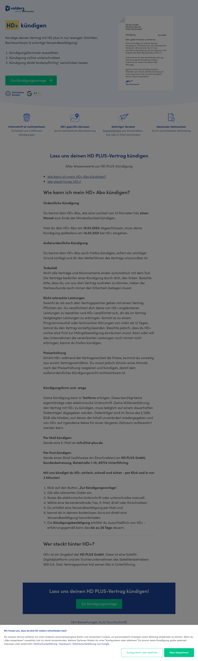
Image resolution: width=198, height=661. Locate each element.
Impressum (65, 643)
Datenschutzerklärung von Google (91, 643)
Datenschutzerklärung (45, 643)
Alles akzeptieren (179, 652)
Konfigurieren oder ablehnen (142, 652)
